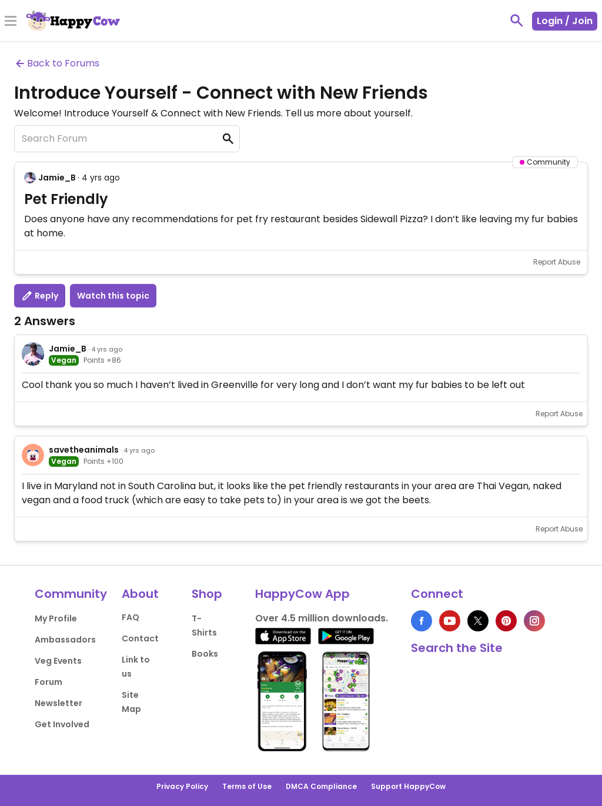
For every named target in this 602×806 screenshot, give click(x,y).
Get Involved (62, 724)
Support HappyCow (408, 786)
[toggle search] (516, 20)
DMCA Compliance (321, 786)
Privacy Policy (182, 786)
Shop (207, 594)
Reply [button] (39, 296)
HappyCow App (302, 594)
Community (71, 594)
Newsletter (58, 703)
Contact (140, 638)
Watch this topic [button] (113, 296)
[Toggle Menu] (10, 21)
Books (205, 654)
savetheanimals (84, 450)
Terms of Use (247, 786)
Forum (48, 682)
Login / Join (565, 21)
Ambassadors (65, 640)
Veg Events (58, 661)
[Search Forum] (127, 138)
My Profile (56, 618)
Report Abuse (556, 262)
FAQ (130, 617)
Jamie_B (57, 177)
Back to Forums (56, 63)
